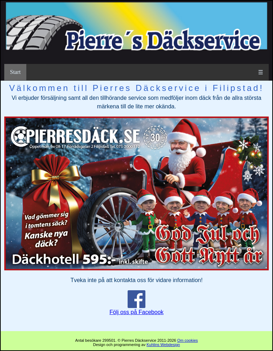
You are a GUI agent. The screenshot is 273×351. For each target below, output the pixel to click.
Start (15, 72)
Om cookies (187, 340)
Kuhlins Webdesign (163, 344)
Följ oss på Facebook (136, 309)
